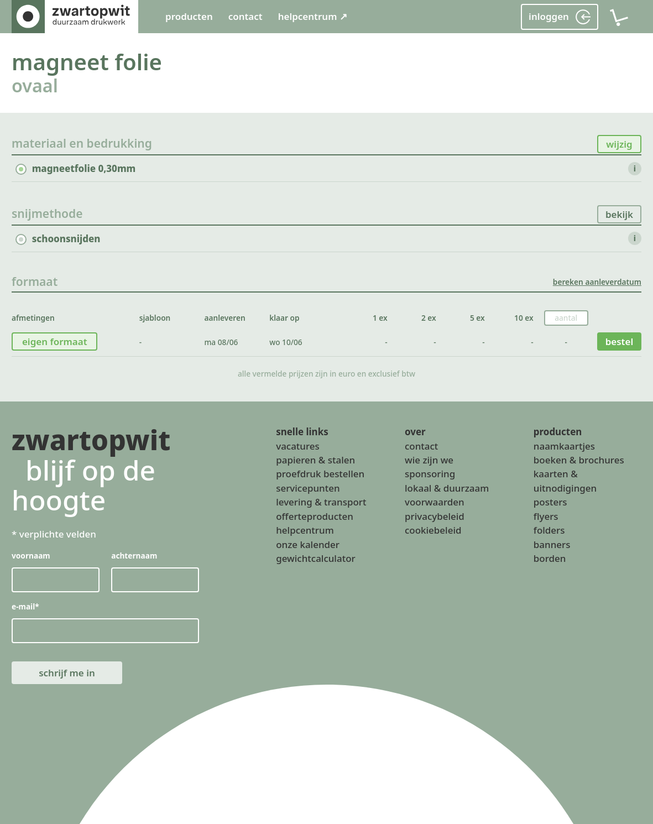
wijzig (619, 144)
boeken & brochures (579, 459)
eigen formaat (54, 341)
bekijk (619, 214)
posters (550, 502)
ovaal (35, 85)
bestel (619, 341)
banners (552, 544)
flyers (546, 516)
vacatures (298, 446)
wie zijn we (429, 459)
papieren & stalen (315, 459)
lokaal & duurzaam (447, 488)
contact (245, 16)
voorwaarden (434, 502)
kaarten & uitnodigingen (565, 481)
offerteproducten (314, 516)
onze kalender (307, 544)
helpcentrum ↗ (312, 16)
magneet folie (87, 61)
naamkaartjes (564, 446)
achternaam (134, 555)
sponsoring (430, 474)
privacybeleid (434, 516)
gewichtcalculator (315, 558)
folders (549, 530)
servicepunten (307, 488)
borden (550, 558)
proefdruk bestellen (320, 474)
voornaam (31, 555)
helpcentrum (304, 530)
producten (189, 16)
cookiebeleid (433, 530)
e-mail (25, 607)
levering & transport (321, 502)
